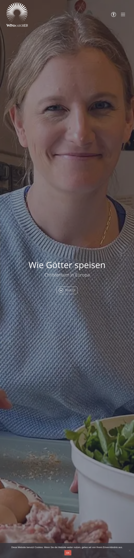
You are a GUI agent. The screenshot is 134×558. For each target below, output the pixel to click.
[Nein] (129, 550)
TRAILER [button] (67, 290)
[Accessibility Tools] (113, 14)
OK (67, 553)
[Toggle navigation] (123, 14)
